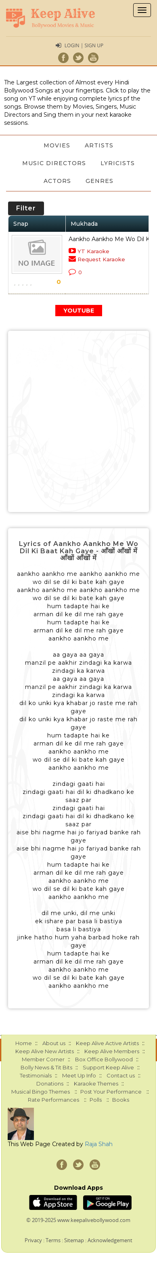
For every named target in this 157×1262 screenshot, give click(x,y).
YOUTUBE (78, 310)
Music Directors (54, 163)
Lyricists (117, 163)
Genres (99, 181)
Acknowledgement (110, 1240)
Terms (53, 1240)
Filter (26, 208)
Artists (99, 145)
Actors (57, 181)
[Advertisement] (78, 421)
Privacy (33, 1240)
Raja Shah (99, 1144)
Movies (57, 145)
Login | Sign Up (84, 45)
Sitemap (74, 1240)
